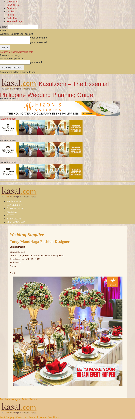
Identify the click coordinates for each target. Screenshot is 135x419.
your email (36, 62)
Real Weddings (14, 21)
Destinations (13, 8)
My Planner (12, 1)
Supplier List (13, 5)
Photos (10, 14)
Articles (10, 11)
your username (38, 37)
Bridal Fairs (12, 18)
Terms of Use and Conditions (44, 417)
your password (38, 42)
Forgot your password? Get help (16, 52)
